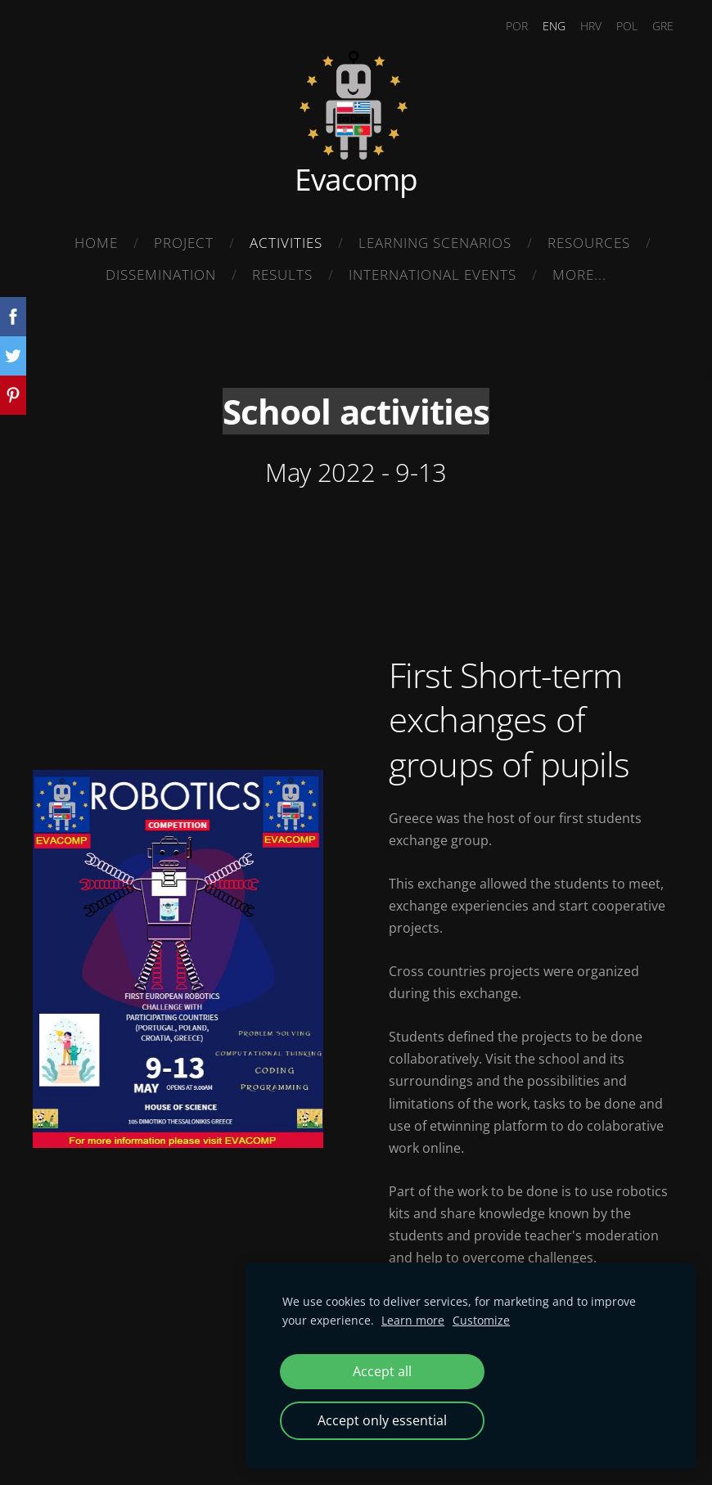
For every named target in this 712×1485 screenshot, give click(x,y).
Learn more (412, 1320)
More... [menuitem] (579, 274)
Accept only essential (382, 1420)
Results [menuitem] (282, 274)
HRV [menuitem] (591, 26)
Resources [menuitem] (589, 242)
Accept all (382, 1371)
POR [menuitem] (517, 26)
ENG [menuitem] (554, 26)
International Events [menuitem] (432, 274)
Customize (481, 1320)
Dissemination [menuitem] (161, 274)
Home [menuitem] (96, 242)
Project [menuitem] (184, 242)
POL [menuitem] (627, 26)
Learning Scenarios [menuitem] (434, 242)
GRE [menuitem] (663, 26)
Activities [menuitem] (286, 242)
